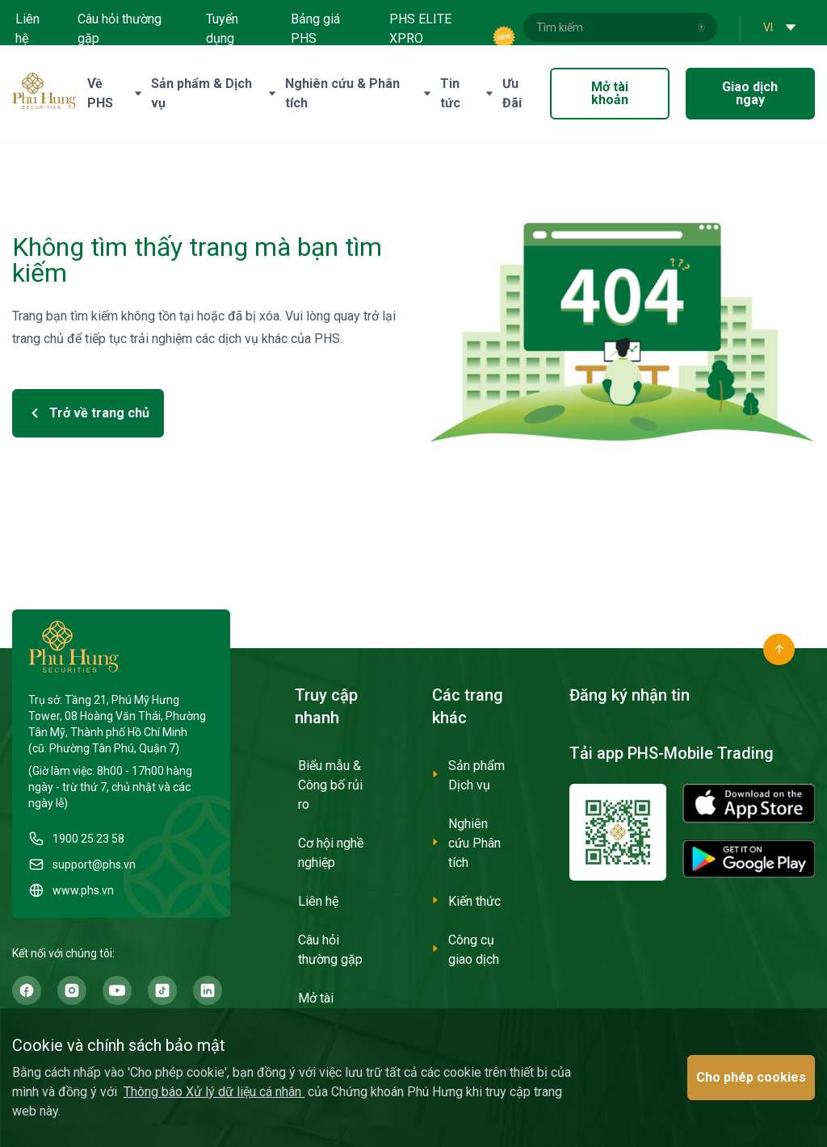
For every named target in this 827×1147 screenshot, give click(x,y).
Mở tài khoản (609, 93)
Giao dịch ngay (750, 93)
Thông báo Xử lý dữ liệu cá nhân (214, 1091)
